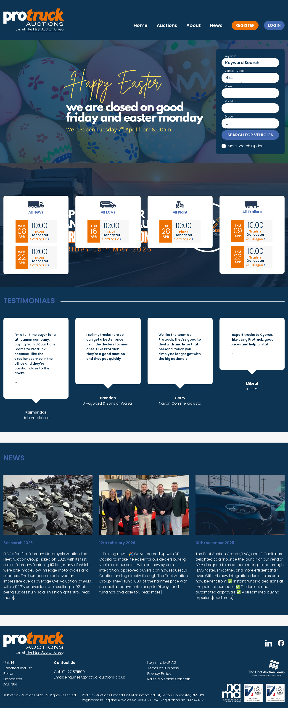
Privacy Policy (159, 673)
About (193, 25)
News (216, 25)
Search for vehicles (250, 135)
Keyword (230, 56)
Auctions (167, 25)
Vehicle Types (234, 71)
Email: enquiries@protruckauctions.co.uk (89, 677)
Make (228, 86)
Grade (229, 116)
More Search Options (243, 146)
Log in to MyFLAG (162, 662)
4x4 (250, 78)
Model (229, 101)
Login (274, 25)
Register (245, 25)
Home (141, 25)
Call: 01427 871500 (69, 671)
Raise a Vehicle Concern (168, 679)
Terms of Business (163, 668)
